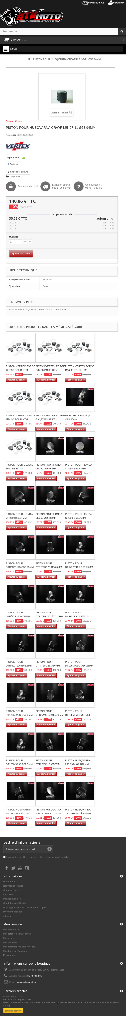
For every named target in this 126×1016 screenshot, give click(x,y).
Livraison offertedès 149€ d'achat (55, 186)
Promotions (9, 881)
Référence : (12, 135)
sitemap (7, 916)
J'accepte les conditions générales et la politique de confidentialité (37, 857)
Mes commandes (12, 929)
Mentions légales (12, 899)
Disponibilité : (13, 157)
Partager (13, 164)
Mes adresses (10, 942)
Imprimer (15, 176)
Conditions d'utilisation (15, 903)
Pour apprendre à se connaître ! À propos (24, 907)
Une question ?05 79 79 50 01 (88, 186)
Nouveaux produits (13, 886)
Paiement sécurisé (22, 186)
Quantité (13, 237)
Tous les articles (13, 1010)
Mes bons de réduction (15, 951)
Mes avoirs (8, 938)
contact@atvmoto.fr (26, 982)
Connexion (118, 2)
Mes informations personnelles (19, 947)
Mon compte (12, 924)
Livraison (8, 894)
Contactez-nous (96, 2)
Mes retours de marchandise (18, 934)
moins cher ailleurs (18, 172)
